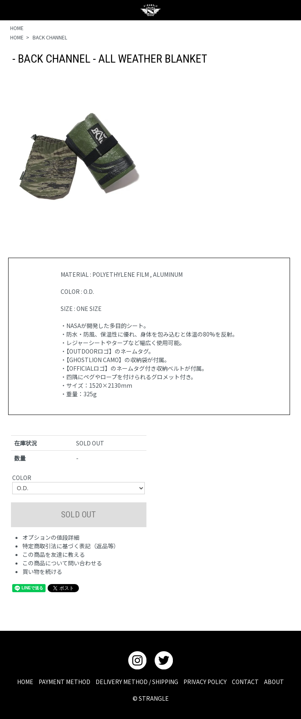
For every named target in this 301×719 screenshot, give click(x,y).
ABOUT (274, 682)
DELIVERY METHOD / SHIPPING (137, 682)
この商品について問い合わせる (62, 563)
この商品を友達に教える (53, 554)
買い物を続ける (42, 571)
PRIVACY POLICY (205, 682)
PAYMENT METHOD (64, 682)
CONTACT (245, 682)
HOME (17, 27)
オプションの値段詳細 (50, 537)
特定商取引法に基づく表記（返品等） (70, 546)
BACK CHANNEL (50, 37)
